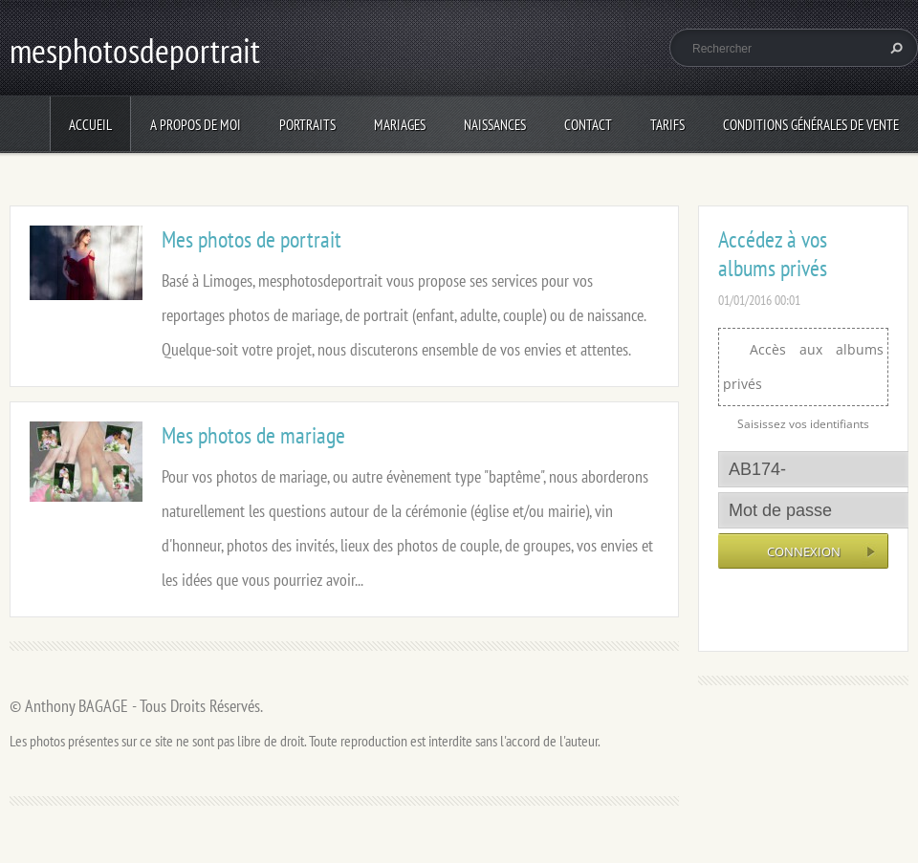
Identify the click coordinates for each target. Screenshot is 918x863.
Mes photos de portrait (251, 239)
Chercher (894, 47)
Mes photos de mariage (253, 435)
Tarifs (667, 125)
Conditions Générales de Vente (811, 125)
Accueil (90, 125)
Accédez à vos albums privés (772, 254)
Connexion (804, 551)
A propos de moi (195, 125)
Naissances (495, 125)
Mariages (400, 125)
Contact (588, 125)
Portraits (307, 125)
